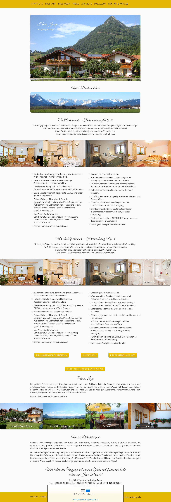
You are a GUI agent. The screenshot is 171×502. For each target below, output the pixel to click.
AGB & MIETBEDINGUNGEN (70, 497)
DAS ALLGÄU (100, 3)
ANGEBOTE (86, 3)
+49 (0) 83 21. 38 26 (62, 483)
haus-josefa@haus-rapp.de (85, 486)
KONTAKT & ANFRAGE (118, 3)
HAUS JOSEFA (64, 3)
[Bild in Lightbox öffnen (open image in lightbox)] (85, 102)
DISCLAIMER (55, 497)
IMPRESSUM (34, 497)
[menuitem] (37, 3)
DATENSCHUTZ (45, 497)
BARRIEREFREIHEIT (86, 497)
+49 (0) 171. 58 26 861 (111, 483)
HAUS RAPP (50, 3)
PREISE (76, 3)
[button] (51, 355)
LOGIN (96, 497)
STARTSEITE (37, 3)
